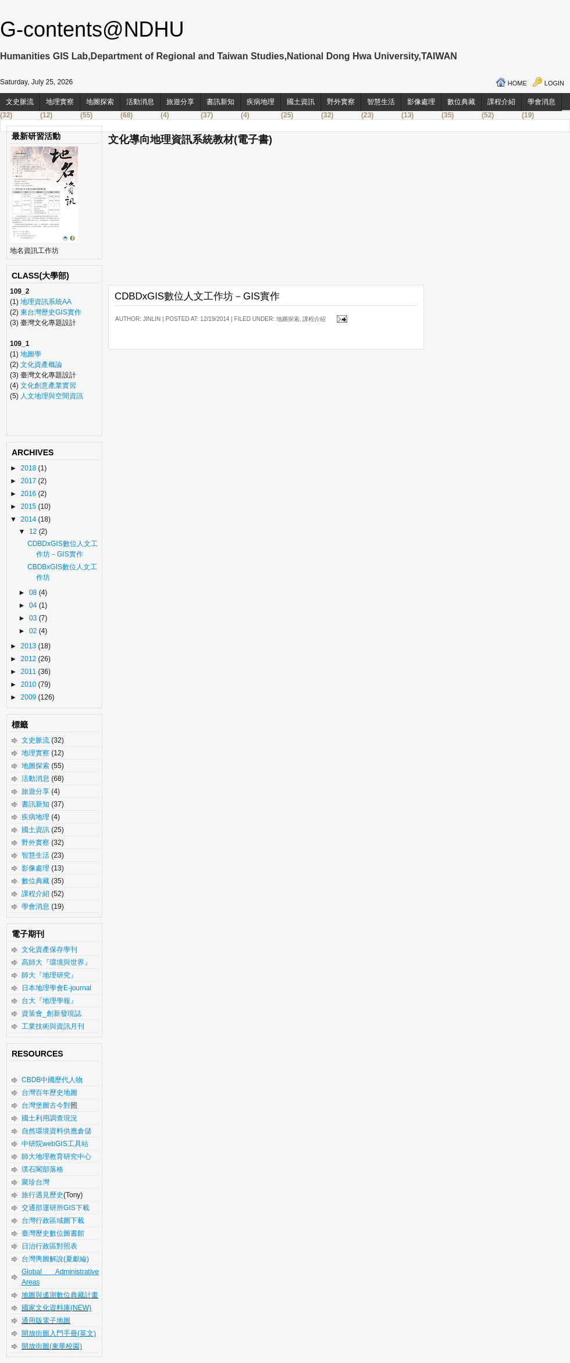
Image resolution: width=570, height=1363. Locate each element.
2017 (29, 481)
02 (34, 631)
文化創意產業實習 (48, 385)
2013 (29, 646)
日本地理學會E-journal (56, 988)
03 (34, 618)
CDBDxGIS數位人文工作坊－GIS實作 (197, 296)
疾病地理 (261, 102)
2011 (29, 672)
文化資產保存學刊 (49, 949)
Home (517, 83)
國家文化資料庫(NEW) (56, 1308)
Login (554, 83)
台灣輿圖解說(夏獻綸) (55, 1259)
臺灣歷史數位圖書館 (53, 1233)
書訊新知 (220, 102)
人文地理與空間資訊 (51, 396)
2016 (29, 494)
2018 (29, 468)
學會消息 (541, 102)
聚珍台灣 (35, 1182)
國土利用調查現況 (49, 1118)
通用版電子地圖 (46, 1320)
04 (34, 605)
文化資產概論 (41, 365)
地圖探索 (100, 102)
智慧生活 (381, 102)
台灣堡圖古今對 (46, 1105)
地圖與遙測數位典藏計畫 (60, 1295)
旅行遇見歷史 (42, 1195)
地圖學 (30, 354)
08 (34, 592)
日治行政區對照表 (49, 1246)
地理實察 (60, 102)
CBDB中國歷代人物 (52, 1080)
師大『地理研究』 (49, 975)
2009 (29, 697)
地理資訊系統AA (45, 302)
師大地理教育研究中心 (56, 1157)
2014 (29, 519)
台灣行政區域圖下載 (53, 1220)
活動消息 (140, 102)
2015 (29, 506)
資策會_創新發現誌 (51, 1013)
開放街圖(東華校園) (52, 1346)
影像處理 (421, 102)
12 (34, 531)
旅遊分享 (180, 102)
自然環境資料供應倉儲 (56, 1131)
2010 (29, 684)
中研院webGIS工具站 (55, 1144)
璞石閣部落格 (42, 1169)
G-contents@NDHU (92, 29)
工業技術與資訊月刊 (53, 1026)
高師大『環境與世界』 (56, 962)
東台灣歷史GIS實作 (50, 312)
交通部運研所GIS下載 (56, 1208)
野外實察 (341, 102)
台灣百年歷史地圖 (49, 1093)
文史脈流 (20, 102)
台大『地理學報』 (49, 1001)
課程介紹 (501, 102)
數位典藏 (461, 102)
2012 (29, 659)
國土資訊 (301, 102)
